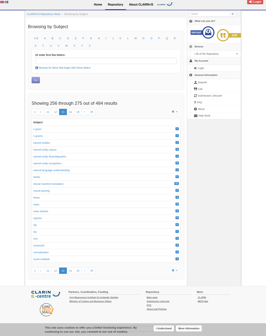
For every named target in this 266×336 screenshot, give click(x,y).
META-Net (203, 301)
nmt (35, 238)
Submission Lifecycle (158, 301)
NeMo (36, 177)
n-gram (37, 129)
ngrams (37, 218)
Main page (152, 297)
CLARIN (202, 297)
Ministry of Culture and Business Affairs (90, 301)
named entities (41, 142)
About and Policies (157, 309)
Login (255, 1)
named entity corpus (45, 149)
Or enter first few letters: (50, 54)
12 (55, 111)
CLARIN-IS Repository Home (43, 14)
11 (48, 111)
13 (63, 111)
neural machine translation (48, 183)
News (36, 197)
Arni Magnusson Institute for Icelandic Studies (93, 297)
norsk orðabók (41, 259)
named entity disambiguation (49, 156)
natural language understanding (51, 170)
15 (77, 111)
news (36, 204)
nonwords (39, 245)
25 (91, 111)
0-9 (36, 38)
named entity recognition (47, 163)
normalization (41, 252)
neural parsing (41, 190)
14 (70, 111)
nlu (35, 231)
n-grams (38, 136)
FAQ (149, 305)
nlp (35, 225)
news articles (40, 211)
